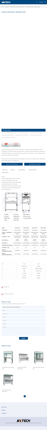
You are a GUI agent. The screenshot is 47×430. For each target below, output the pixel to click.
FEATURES (4, 169)
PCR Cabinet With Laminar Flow (12, 132)
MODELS (13, 169)
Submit (23, 338)
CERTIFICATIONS (32, 169)
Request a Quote (35, 164)
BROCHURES (5, 172)
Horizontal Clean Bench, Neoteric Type (8, 137)
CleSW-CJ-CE (6, 286)
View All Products (13, 164)
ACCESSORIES (21, 169)
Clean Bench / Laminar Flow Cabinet (17, 6)
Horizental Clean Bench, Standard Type (22, 135)
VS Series (3, 132)
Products (7, 6)
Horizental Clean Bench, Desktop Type (36, 132)
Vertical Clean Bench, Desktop (24, 132)
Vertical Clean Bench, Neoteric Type (36, 135)
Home (2, 6)
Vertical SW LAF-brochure (9, 293)
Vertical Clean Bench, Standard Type (33, 6)
